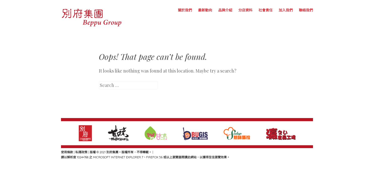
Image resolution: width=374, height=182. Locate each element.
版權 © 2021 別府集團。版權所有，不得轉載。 (121, 152)
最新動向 (205, 10)
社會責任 (266, 10)
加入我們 (286, 10)
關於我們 (185, 10)
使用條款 (67, 152)
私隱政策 (81, 152)
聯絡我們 (306, 10)
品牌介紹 (225, 10)
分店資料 (245, 10)
